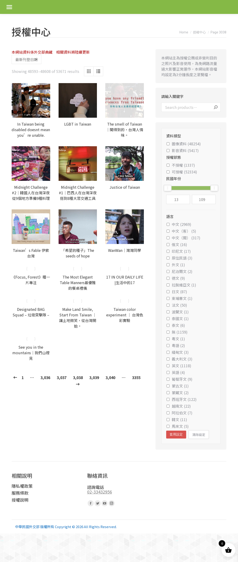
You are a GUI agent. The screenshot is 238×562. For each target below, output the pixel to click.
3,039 (94, 377)
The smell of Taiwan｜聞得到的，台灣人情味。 (124, 129)
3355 (136, 377)
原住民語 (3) (179, 258)
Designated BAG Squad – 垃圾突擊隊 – (31, 312)
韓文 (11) (176, 419)
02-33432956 (99, 492)
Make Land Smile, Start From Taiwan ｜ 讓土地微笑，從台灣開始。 (77, 317)
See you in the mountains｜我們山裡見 (31, 352)
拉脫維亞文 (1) (181, 285)
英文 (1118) (178, 365)
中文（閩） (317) (183, 237)
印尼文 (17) (178, 251)
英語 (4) (175, 372)
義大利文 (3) (179, 359)
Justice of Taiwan (124, 187)
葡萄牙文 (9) (179, 379)
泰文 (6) (175, 325)
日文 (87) (176, 291)
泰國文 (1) (177, 318)
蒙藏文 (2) (177, 392)
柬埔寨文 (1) (179, 298)
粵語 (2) (175, 345)
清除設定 (198, 434)
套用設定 (176, 434)
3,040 (110, 377)
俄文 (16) (176, 244)
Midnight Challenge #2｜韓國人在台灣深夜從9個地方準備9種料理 (31, 192)
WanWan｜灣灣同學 (124, 250)
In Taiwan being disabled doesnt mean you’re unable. (31, 129)
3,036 (45, 377)
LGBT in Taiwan (77, 124)
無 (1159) (177, 332)
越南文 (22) (178, 406)
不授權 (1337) (180, 165)
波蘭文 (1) (177, 312)
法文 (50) (176, 305)
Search (215, 107)
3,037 (61, 377)
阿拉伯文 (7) (179, 413)
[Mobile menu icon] (9, 7)
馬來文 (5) (177, 426)
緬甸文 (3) (177, 352)
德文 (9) (175, 278)
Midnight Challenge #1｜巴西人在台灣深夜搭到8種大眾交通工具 (78, 192)
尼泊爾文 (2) (179, 271)
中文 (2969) (178, 224)
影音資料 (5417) (182, 150)
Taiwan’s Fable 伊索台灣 (31, 253)
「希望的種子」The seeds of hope (77, 253)
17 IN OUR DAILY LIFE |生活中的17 (124, 279)
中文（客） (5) (181, 231)
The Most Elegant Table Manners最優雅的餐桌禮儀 (78, 282)
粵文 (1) (175, 338)
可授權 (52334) (181, 172)
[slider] (168, 188)
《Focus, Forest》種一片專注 (31, 279)
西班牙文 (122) (181, 399)
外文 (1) (175, 264)
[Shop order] (26, 59)
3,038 (78, 377)
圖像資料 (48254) (183, 143)
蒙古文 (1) (177, 386)
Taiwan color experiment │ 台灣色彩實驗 (124, 314)
